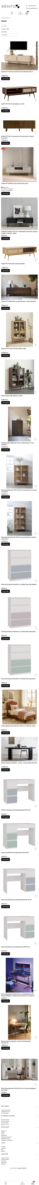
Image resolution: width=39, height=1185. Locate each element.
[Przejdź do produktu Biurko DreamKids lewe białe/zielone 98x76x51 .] (19, 836)
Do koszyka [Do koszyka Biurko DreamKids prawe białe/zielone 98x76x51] (6, 953)
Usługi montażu (5, 1158)
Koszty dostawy (5, 1121)
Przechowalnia (5, 1113)
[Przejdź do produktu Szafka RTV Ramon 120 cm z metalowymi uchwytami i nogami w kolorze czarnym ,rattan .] (19, 213)
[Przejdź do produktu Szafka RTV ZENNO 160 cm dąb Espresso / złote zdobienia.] (19, 287)
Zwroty (3, 1134)
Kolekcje (3, 1164)
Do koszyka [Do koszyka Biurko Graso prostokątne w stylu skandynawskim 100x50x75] (6, 1048)
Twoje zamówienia (5, 1110)
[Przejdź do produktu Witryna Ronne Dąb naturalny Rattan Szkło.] (19, 329)
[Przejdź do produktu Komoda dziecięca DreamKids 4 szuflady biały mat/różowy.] (19, 612)
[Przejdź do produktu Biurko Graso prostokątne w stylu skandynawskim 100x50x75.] (19, 1022)
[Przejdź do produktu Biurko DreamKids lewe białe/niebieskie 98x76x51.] (19, 791)
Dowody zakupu (5, 1119)
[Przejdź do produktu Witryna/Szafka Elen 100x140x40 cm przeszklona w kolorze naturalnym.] (19, 471)
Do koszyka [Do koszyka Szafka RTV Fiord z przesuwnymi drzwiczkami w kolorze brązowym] (6, 143)
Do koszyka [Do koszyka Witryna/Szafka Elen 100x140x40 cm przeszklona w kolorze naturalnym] (6, 497)
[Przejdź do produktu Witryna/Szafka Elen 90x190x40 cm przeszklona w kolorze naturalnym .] (19, 518)
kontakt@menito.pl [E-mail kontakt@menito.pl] (33, 8)
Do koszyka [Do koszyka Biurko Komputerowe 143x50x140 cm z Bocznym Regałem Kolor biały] (6, 1095)
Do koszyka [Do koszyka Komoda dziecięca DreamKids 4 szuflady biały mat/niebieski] (6, 591)
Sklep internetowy (18, 1168)
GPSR (2, 1132)
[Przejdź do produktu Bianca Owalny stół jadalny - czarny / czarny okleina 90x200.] (19, 749)
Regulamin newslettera (7, 1140)
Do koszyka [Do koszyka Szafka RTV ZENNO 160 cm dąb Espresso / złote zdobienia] (6, 308)
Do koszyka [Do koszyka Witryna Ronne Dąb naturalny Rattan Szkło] (6, 355)
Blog (2, 1149)
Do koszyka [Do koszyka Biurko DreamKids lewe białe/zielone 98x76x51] (6, 859)
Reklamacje (4, 1135)
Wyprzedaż (4, 1162)
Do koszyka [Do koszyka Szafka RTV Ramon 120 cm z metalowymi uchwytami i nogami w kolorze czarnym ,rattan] (6, 238)
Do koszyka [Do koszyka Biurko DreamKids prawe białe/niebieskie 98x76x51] (6, 906)
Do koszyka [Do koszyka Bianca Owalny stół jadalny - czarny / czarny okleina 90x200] (6, 769)
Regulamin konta (5, 1138)
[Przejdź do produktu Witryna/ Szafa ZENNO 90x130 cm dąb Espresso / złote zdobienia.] (19, 424)
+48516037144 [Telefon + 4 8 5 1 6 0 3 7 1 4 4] (32, 5)
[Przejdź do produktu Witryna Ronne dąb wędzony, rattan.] (19, 376)
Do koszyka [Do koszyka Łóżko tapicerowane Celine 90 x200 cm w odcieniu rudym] (6, 732)
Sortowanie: (4, 31)
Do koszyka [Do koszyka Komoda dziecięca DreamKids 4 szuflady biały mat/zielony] (6, 685)
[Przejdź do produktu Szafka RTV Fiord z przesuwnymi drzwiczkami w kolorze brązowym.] (19, 125)
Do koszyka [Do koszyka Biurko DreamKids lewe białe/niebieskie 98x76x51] (6, 817)
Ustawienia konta (5, 1111)
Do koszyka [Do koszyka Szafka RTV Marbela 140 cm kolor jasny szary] (6, 193)
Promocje (3, 1161)
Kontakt (3, 1146)
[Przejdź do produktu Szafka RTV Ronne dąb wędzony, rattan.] (19, 92)
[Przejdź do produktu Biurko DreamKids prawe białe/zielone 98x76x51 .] (19, 928)
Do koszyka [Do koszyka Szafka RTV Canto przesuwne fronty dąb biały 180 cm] (6, 78)
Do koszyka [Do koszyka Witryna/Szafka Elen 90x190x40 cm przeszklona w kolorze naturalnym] (6, 544)
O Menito (3, 1148)
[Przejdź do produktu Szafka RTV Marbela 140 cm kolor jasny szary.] (19, 164)
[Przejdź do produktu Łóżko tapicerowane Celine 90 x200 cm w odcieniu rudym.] (19, 707)
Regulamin (3, 1131)
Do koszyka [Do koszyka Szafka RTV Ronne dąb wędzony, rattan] (6, 110)
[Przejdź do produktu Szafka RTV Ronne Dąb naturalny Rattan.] (19, 252)
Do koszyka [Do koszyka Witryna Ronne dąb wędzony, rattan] (6, 402)
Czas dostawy (4, 1122)
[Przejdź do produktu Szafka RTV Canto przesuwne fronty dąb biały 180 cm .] (19, 55)
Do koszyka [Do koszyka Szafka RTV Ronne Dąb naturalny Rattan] (6, 270)
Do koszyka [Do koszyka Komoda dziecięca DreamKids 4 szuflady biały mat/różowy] (6, 638)
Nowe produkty (5, 1159)
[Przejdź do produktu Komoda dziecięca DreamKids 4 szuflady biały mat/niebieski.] (19, 565)
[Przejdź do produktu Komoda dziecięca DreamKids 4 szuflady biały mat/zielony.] (19, 659)
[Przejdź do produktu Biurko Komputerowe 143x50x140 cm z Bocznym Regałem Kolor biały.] (19, 1069)
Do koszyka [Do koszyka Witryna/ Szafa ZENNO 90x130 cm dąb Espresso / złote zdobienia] (6, 449)
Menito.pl (5, 17)
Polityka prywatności (6, 1137)
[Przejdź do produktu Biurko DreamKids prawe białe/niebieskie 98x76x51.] (19, 880)
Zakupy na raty (5, 1124)
